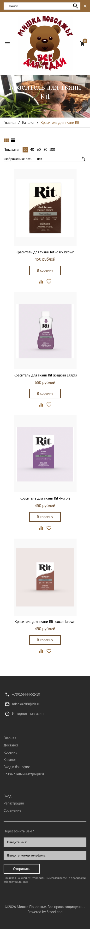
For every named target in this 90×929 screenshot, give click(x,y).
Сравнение (12, 810)
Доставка (11, 745)
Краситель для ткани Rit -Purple (45, 498)
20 (25, 149)
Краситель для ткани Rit (45, 91)
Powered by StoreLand (45, 911)
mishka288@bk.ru (26, 704)
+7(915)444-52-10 (26, 694)
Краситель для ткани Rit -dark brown (45, 252)
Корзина (10, 752)
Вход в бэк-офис (17, 766)
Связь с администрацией (24, 774)
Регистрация (14, 803)
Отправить (21, 868)
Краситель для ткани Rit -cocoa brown (45, 621)
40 (32, 149)
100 (52, 149)
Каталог (10, 759)
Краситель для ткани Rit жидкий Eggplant (47, 375)
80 (45, 149)
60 (39, 149)
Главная (10, 738)
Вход (7, 796)
